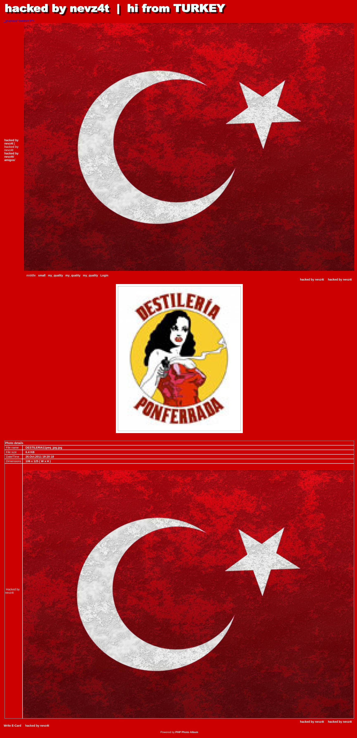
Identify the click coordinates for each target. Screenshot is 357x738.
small (41, 275)
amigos (9, 160)
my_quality (55, 275)
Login (104, 275)
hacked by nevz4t (11, 142)
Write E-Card (12, 725)
